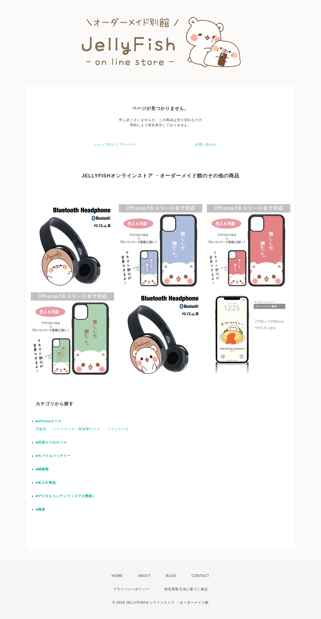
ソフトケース (118, 429)
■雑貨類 (42, 469)
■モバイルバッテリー (53, 456)
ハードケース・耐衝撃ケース (76, 429)
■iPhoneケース (49, 421)
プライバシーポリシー (131, 589)
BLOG (171, 576)
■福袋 (40, 509)
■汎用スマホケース (51, 442)
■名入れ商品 (46, 483)
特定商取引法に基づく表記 (186, 589)
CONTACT (200, 576)
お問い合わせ (206, 144)
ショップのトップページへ (115, 144)
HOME (117, 576)
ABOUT (144, 576)
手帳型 (41, 429)
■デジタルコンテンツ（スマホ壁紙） (66, 496)
